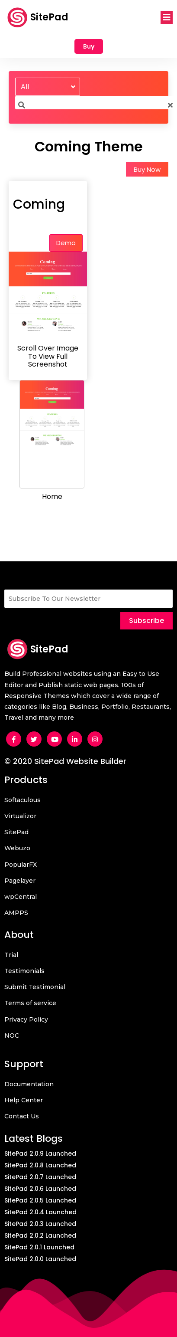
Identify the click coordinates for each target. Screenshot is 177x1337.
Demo (66, 242)
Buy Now (147, 169)
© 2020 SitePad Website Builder (65, 761)
